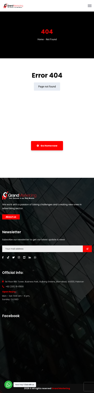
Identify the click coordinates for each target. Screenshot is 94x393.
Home (41, 39)
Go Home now (47, 145)
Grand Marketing (61, 388)
